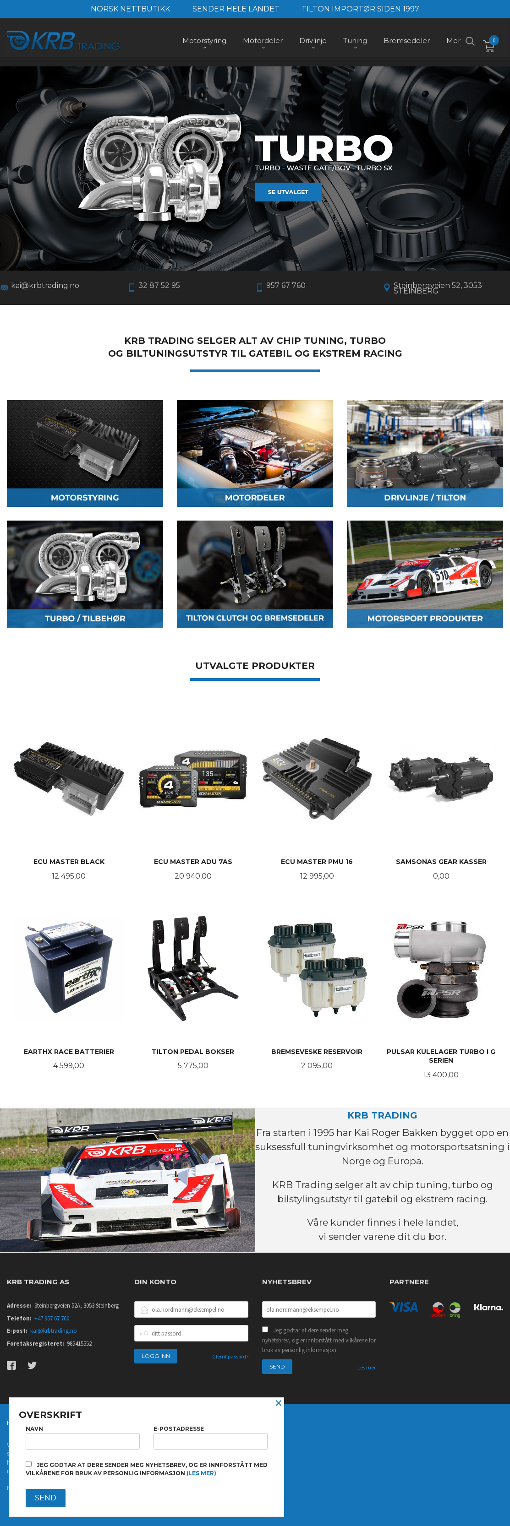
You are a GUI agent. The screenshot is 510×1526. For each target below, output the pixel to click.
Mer (453, 41)
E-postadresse (211, 1437)
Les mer (366, 1366)
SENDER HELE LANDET (236, 9)
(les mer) (201, 1473)
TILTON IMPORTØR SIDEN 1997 (360, 9)
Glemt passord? (230, 1355)
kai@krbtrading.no (53, 1330)
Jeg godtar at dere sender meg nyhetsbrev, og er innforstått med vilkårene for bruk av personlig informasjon (319, 1339)
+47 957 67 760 (51, 1317)
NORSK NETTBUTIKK (130, 9)
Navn (83, 1437)
